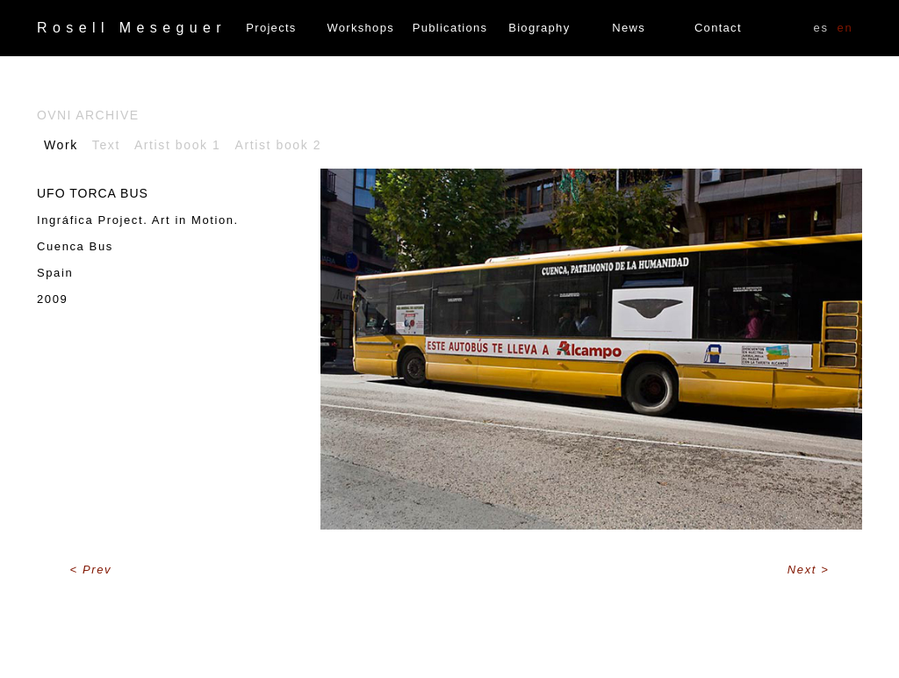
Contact (718, 27)
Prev (97, 569)
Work (61, 145)
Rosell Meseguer (132, 27)
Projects (271, 27)
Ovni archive (88, 115)
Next (804, 569)
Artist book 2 (278, 145)
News (628, 27)
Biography (539, 27)
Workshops (360, 27)
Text (106, 145)
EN (845, 27)
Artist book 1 (177, 145)
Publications (450, 27)
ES (821, 27)
